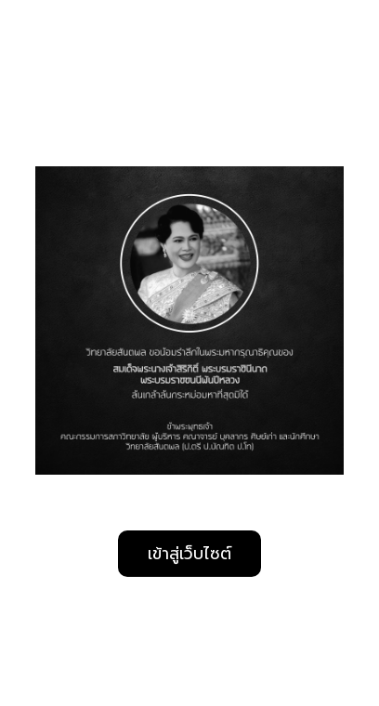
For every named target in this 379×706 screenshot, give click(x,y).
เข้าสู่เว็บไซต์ (189, 554)
